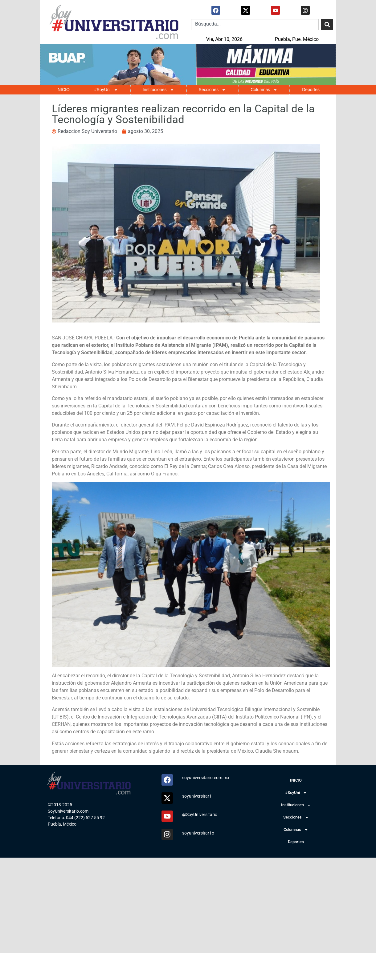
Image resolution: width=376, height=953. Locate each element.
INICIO (63, 89)
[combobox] (255, 24)
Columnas (264, 89)
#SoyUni (106, 89)
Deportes (311, 89)
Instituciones (158, 89)
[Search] (327, 24)
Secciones (212, 89)
